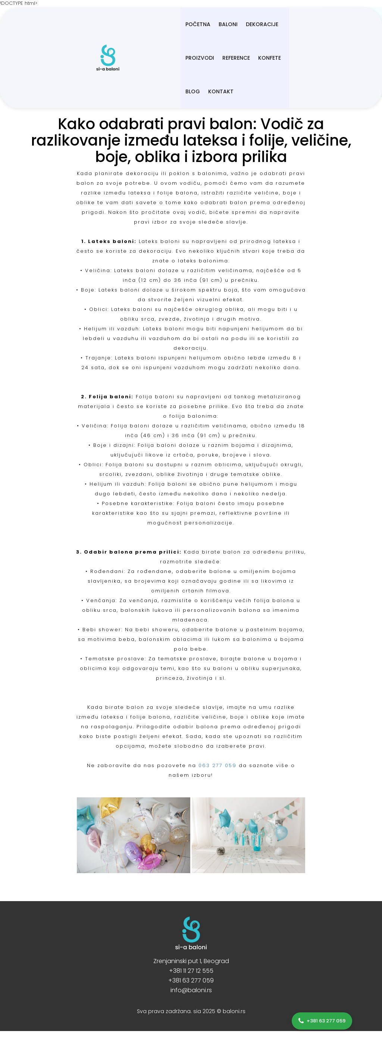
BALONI (156, 24)
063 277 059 (217, 765)
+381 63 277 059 (191, 980)
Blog (325, 24)
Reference (265, 24)
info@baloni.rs (191, 990)
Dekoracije (190, 24)
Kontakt (126, 58)
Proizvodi (229, 24)
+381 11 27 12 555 (191, 970)
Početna (125, 24)
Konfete (298, 24)
